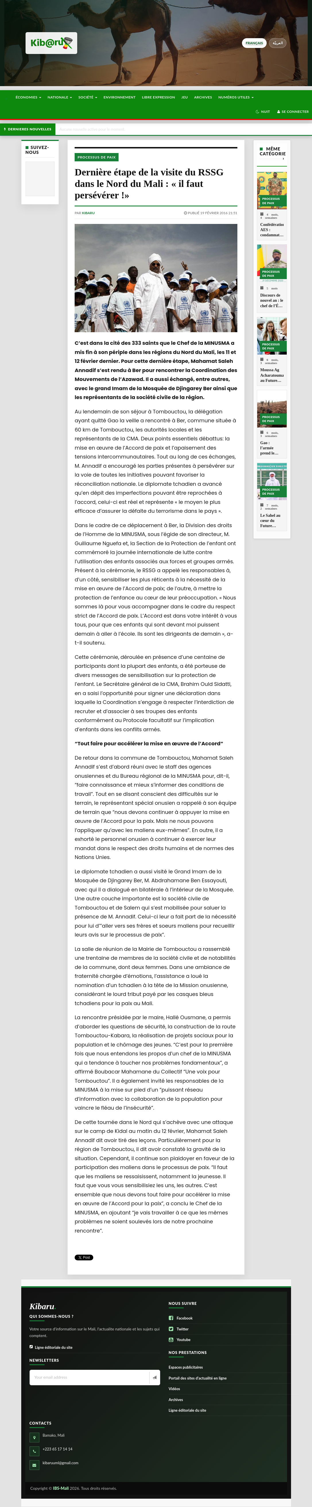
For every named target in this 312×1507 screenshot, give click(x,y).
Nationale (60, 97)
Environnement (120, 97)
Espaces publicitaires (186, 1367)
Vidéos (174, 1388)
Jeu (184, 97)
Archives (203, 97)
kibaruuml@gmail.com (61, 1462)
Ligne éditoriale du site (51, 1347)
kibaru (88, 213)
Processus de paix (96, 157)
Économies (28, 97)
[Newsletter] (154, 1378)
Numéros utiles (236, 97)
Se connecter (292, 111)
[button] (263, 112)
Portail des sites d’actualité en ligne (198, 1378)
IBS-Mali (61, 1488)
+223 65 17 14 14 (58, 1449)
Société (87, 97)
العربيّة (278, 43)
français (254, 43)
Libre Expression (158, 97)
